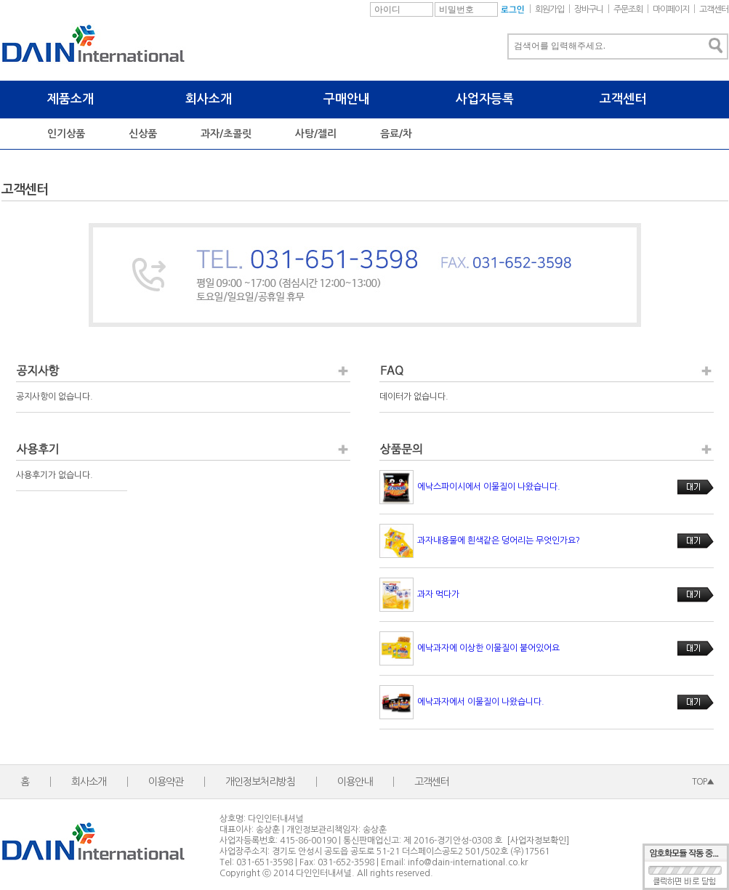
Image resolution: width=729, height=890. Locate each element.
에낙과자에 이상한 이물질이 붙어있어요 (488, 648)
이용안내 (354, 782)
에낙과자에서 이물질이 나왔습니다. (480, 701)
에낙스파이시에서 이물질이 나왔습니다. (488, 486)
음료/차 (396, 134)
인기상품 (66, 134)
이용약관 (165, 782)
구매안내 (346, 99)
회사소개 (208, 99)
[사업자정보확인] (538, 840)
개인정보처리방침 (260, 782)
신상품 (143, 134)
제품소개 (70, 99)
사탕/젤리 (316, 134)
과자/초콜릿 (226, 134)
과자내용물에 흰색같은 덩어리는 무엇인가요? (498, 540)
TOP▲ (703, 781)
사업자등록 (485, 99)
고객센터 (623, 99)
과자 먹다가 (438, 594)
